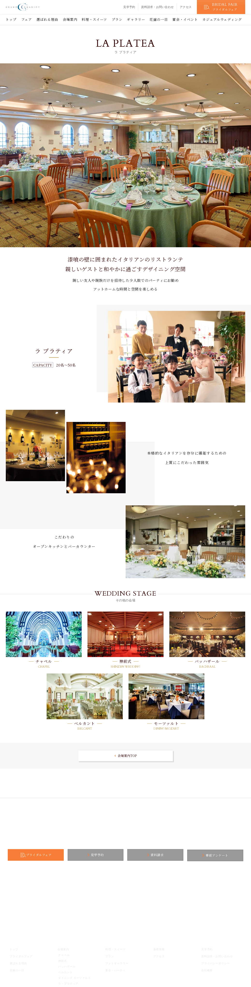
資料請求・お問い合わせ (157, 7)
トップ (11, 19)
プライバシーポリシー (215, 962)
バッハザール (207, 661)
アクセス (186, 7)
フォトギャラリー (116, 962)
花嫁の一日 (159, 19)
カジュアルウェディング (222, 19)
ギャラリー (136, 19)
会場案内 (70, 19)
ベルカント (84, 723)
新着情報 (159, 948)
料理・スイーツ (94, 19)
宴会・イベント (185, 19)
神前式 (125, 661)
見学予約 (129, 7)
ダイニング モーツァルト (74, 976)
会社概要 (207, 969)
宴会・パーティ (115, 969)
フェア (26, 19)
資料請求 (153, 855)
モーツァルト (166, 723)
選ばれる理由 (47, 19)
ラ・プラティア (68, 982)
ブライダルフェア (50, 855)
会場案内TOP (127, 755)
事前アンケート (205, 855)
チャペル (44, 661)
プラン (117, 19)
